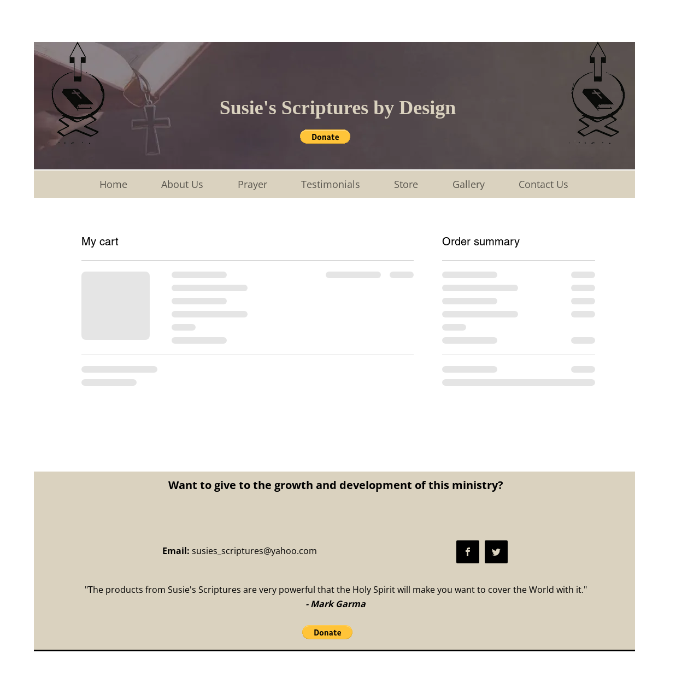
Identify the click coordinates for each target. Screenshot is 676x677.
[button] (325, 136)
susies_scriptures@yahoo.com (254, 551)
